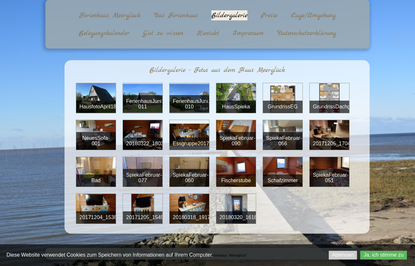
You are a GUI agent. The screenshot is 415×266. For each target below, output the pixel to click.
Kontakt (208, 33)
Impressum (248, 33)
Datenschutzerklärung (306, 33)
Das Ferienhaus (176, 15)
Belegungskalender (104, 33)
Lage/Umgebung (313, 15)
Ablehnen (343, 255)
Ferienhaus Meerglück (109, 15)
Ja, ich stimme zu (383, 255)
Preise (269, 15)
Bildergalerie (229, 15)
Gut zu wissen (163, 33)
